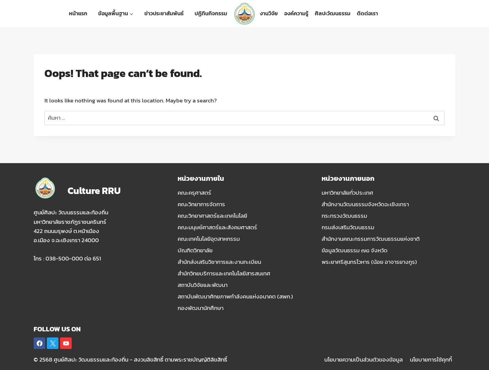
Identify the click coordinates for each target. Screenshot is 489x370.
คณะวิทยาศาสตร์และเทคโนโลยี (212, 215)
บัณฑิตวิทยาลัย (195, 250)
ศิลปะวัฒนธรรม (332, 13)
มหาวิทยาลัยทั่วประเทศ (347, 192)
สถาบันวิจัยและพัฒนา (203, 284)
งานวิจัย (269, 13)
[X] (52, 343)
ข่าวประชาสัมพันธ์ (164, 13)
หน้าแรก (78, 13)
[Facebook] (39, 343)
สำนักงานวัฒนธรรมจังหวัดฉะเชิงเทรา (365, 204)
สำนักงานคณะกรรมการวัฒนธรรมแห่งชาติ (371, 238)
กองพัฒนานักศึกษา (200, 308)
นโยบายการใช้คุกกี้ (431, 359)
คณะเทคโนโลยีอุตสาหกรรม (209, 238)
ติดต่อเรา (367, 13)
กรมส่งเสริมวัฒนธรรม (348, 227)
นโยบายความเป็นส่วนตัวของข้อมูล (363, 359)
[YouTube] (66, 343)
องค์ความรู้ (296, 13)
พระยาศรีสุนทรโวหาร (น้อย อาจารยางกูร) (369, 261)
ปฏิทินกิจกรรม (211, 13)
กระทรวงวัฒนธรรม (344, 215)
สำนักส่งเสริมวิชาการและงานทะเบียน (219, 261)
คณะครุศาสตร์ (194, 192)
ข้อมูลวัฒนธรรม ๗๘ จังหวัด (354, 250)
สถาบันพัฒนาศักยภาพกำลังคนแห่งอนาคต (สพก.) (235, 296)
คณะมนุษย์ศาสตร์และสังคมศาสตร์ (217, 227)
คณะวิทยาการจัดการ (201, 204)
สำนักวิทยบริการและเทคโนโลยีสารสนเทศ (224, 273)
